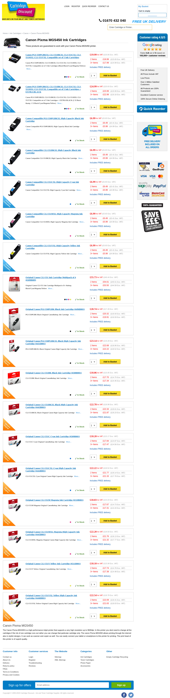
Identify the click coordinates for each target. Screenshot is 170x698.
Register (76, 6)
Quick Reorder (89, 6)
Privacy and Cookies (11, 675)
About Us (6, 660)
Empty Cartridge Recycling (117, 657)
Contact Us (103, 6)
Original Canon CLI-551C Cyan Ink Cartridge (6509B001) (53, 436)
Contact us (7, 657)
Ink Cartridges (28, 28)
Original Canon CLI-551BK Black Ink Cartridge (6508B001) (54, 373)
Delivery (6, 663)
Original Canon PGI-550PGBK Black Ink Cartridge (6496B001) (55, 309)
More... (29, 69)
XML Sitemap (60, 660)
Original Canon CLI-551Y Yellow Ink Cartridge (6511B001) (53, 563)
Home (9, 28)
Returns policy (8, 666)
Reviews (32, 666)
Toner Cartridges (53, 28)
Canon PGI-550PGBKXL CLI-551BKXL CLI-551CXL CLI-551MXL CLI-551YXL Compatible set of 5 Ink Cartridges (53, 56)
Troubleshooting (35, 663)
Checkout (152, 15)
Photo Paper (86, 663)
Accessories (85, 666)
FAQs (5, 669)
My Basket (143, 6)
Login (66, 6)
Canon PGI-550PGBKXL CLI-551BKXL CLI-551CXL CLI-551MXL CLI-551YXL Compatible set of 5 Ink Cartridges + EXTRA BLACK (53, 89)
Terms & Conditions (11, 672)
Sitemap (58, 657)
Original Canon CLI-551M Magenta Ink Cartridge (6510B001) (55, 500)
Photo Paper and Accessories (85, 28)
